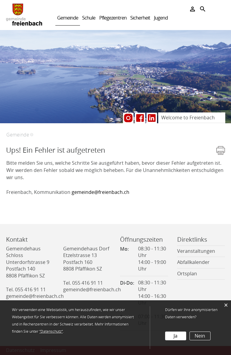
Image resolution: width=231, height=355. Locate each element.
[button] (19, 134)
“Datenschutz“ (51, 331)
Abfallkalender (193, 262)
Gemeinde (67, 18)
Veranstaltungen (196, 251)
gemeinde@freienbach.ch (100, 192)
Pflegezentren (113, 18)
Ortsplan (187, 274)
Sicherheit (140, 18)
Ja (175, 336)
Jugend (161, 18)
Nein (200, 336)
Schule (88, 18)
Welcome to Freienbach (188, 118)
